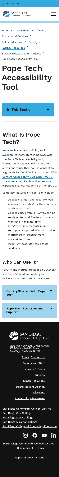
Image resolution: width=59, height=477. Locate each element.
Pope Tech (9, 150)
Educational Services (15, 36)
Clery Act (39, 392)
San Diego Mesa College (18, 417)
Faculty (33, 42)
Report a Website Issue (29, 457)
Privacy (39, 448)
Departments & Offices (29, 30)
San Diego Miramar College (20, 421)
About (25, 357)
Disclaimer (23, 448)
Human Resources (33, 380)
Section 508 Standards (30, 172)
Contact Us (38, 357)
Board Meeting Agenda (30, 386)
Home (5, 30)
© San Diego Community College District (28, 443)
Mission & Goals (34, 369)
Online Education (12, 42)
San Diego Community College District (27, 408)
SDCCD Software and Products (21, 53)
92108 (36, 351)
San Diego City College (17, 413)
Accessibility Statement (30, 398)
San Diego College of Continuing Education (30, 426)
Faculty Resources (13, 47)
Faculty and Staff (34, 363)
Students (39, 375)
